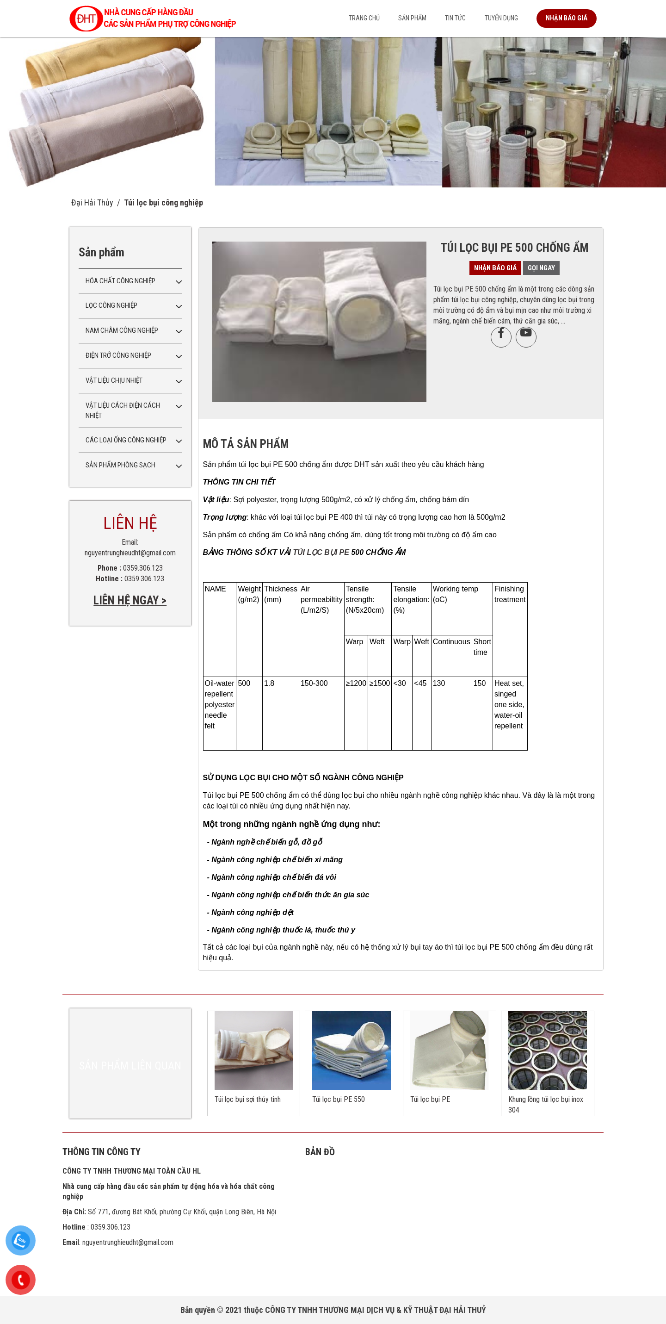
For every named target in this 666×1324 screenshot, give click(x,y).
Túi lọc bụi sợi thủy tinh (248, 1099)
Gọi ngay (541, 268)
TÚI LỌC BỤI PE (322, 552)
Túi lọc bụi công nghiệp (163, 202)
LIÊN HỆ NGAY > (129, 600)
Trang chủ (364, 18)
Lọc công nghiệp (111, 305)
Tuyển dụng (501, 18)
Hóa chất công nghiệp (120, 281)
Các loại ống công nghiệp (126, 440)
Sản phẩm (412, 18)
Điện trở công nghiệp (118, 355)
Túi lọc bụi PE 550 (338, 1099)
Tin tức (455, 18)
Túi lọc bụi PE (430, 1099)
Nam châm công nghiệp (122, 330)
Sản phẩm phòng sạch (120, 465)
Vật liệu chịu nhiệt (114, 380)
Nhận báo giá (566, 18)
